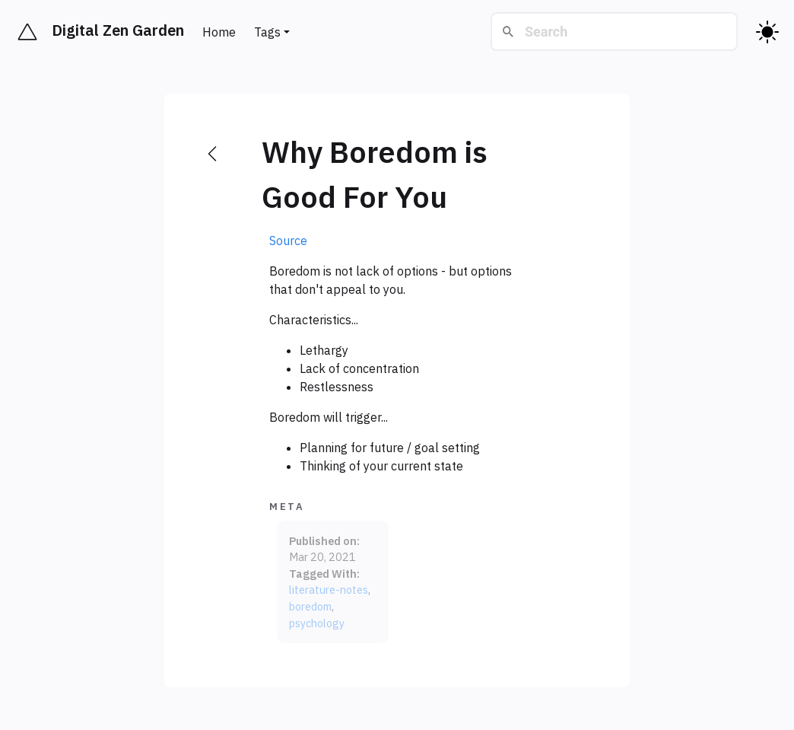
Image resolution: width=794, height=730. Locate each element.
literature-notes (328, 589)
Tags (267, 32)
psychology (317, 623)
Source (288, 240)
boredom (310, 606)
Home (219, 32)
